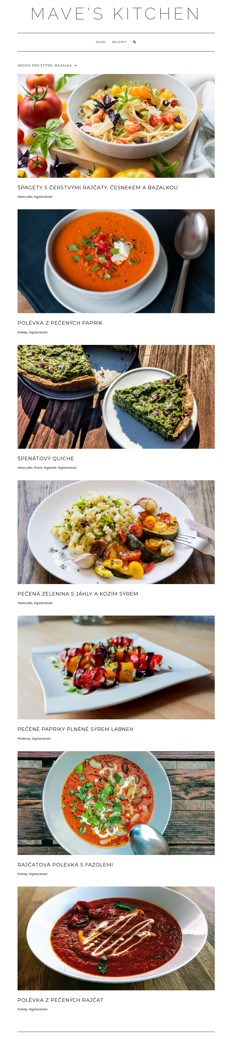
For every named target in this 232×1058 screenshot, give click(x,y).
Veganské (50, 467)
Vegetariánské (43, 197)
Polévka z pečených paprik (60, 323)
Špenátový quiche (46, 459)
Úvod (100, 42)
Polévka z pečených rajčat (61, 1000)
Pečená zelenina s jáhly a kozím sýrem (78, 594)
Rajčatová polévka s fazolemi (65, 865)
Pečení (38, 467)
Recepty (119, 42)
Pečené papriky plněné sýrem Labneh (76, 729)
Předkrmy (24, 738)
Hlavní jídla (25, 197)
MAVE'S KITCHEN (116, 13)
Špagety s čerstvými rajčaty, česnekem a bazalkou (98, 188)
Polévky (22, 332)
